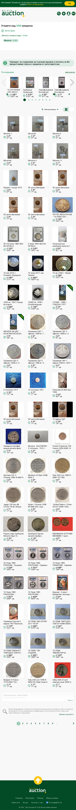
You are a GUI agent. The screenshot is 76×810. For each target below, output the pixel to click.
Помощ (40, 798)
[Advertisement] (38, 748)
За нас (25, 803)
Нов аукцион (64, 13)
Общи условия (52, 798)
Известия (16, 803)
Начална (19, 798)
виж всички (70, 72)
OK (69, 3)
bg (73, 13)
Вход (69, 13)
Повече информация (35, 4)
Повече (70, 700)
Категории (10, 31)
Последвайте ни (55, 803)
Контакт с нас (37, 803)
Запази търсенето (66, 714)
